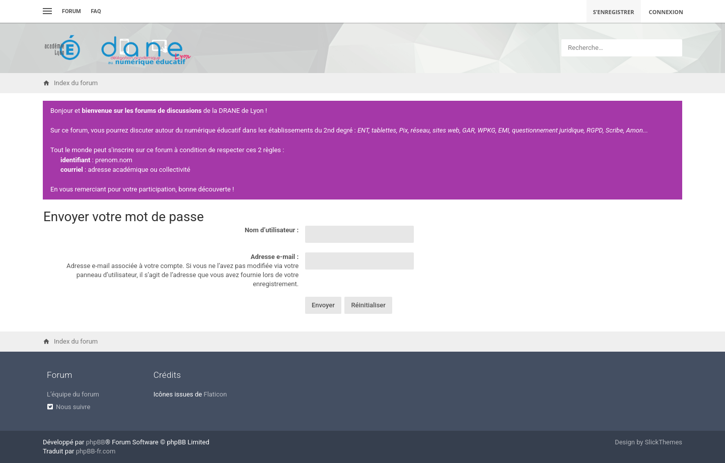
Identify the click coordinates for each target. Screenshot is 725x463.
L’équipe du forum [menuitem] (73, 394)
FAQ (96, 11)
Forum (71, 11)
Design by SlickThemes (648, 442)
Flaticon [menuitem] (215, 394)
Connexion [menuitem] (666, 12)
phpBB (95, 442)
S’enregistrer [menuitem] (613, 12)
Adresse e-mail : (275, 256)
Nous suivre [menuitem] (73, 407)
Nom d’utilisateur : (272, 230)
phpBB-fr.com (96, 451)
